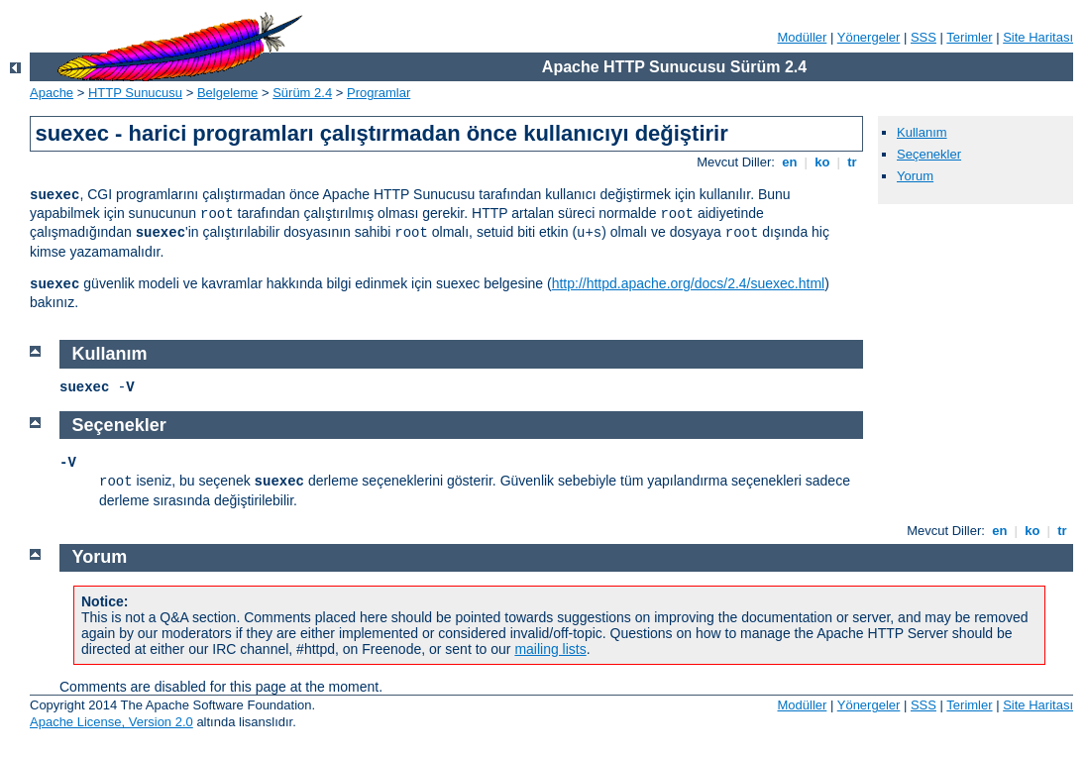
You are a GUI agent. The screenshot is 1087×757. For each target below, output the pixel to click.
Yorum (915, 175)
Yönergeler (869, 37)
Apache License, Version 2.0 (111, 721)
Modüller (802, 37)
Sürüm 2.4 (302, 92)
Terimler (969, 37)
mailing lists (550, 649)
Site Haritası (1038, 37)
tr (852, 162)
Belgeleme (227, 92)
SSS (923, 37)
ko (822, 162)
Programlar (378, 92)
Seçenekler (929, 154)
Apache (51, 92)
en (790, 162)
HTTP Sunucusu (135, 92)
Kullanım (922, 132)
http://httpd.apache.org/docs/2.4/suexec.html (688, 283)
